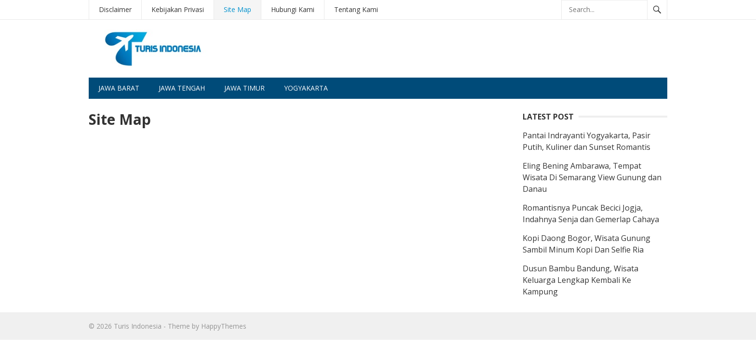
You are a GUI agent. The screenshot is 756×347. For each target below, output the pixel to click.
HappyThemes (223, 326)
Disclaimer (115, 9)
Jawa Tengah (182, 88)
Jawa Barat (118, 88)
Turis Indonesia (138, 326)
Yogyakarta (306, 88)
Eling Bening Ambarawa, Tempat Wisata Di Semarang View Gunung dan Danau (592, 177)
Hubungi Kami (292, 9)
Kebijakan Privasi (177, 9)
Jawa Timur (244, 88)
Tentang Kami (356, 9)
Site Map (237, 9)
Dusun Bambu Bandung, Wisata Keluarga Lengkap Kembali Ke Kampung (580, 280)
